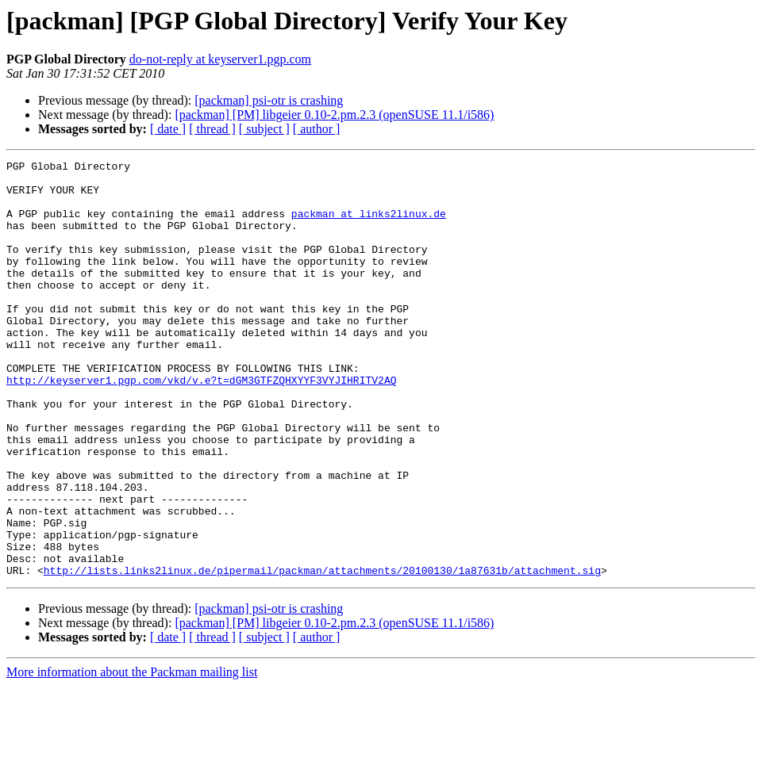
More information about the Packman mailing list (131, 755)
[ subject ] (264, 129)
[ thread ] (212, 129)
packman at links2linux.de (368, 225)
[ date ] (168, 129)
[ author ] (317, 129)
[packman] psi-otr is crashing (268, 100)
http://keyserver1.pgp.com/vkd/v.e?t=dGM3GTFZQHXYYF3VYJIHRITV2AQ (201, 425)
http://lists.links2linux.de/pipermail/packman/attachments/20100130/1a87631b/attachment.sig (322, 653)
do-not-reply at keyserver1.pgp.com (220, 59)
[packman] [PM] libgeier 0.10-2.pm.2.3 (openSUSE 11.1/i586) (334, 114)
